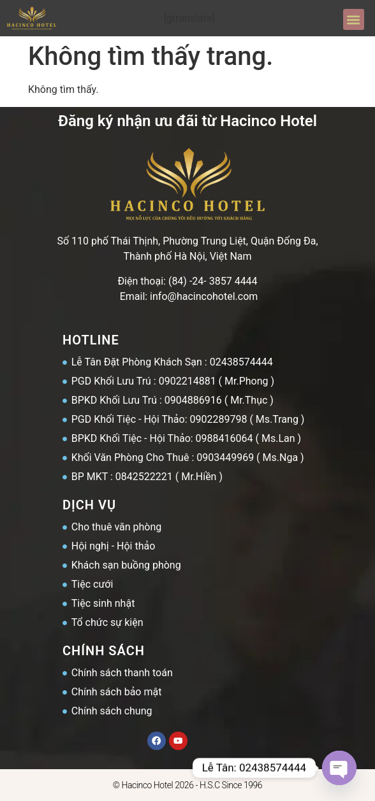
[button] (353, 19)
